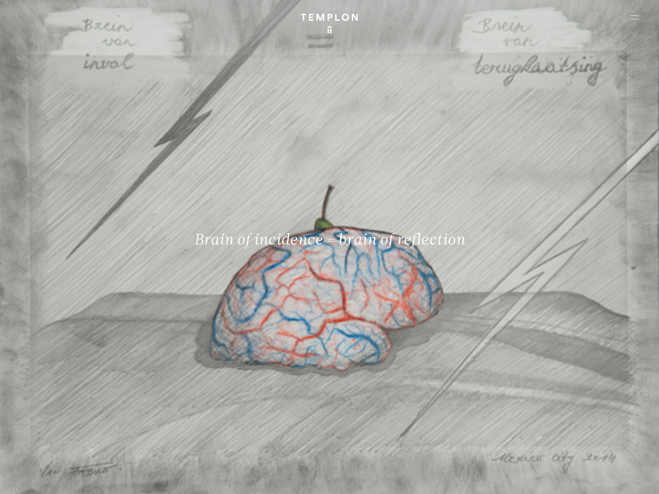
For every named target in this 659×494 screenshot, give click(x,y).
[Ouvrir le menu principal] (634, 17)
